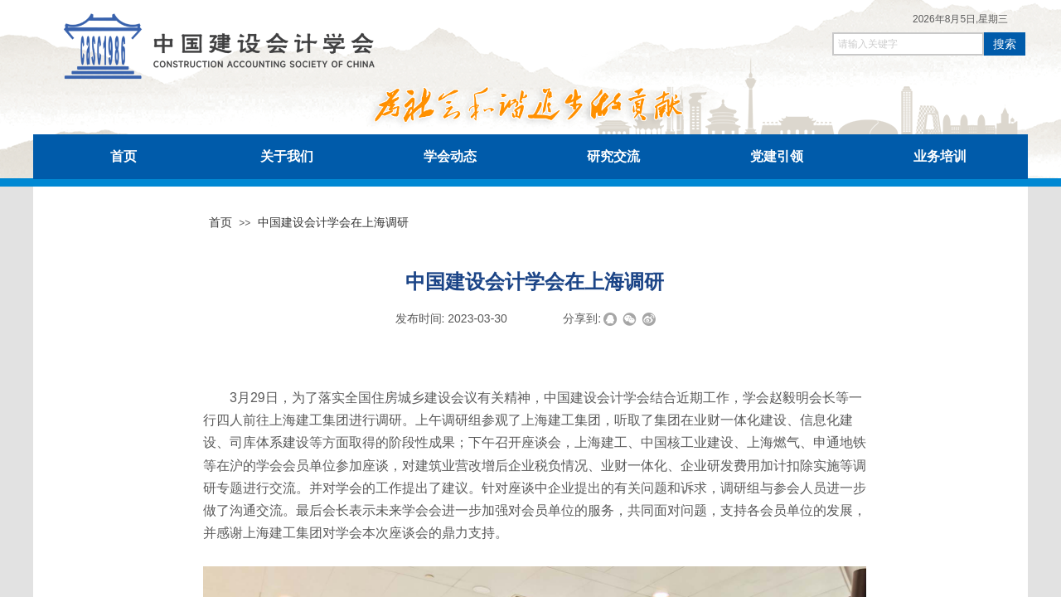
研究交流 (613, 156)
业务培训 (940, 156)
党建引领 (776, 156)
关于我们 (286, 156)
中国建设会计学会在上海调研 (333, 222)
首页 (123, 156)
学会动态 (450, 156)
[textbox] (908, 44)
